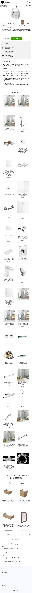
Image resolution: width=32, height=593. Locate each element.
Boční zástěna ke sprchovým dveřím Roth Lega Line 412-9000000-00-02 (23, 302)
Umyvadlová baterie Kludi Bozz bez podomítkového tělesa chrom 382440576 (23, 237)
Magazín (3, 585)
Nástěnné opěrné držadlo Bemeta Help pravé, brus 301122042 (23, 194)
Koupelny (17, 478)
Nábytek (20, 478)
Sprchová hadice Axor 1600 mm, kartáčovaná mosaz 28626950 (23, 467)
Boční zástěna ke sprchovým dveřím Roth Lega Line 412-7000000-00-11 (9, 109)
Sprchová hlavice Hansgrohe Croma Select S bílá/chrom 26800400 (9, 424)
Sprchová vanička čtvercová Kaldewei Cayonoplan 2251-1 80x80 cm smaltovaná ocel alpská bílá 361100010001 (23, 150)
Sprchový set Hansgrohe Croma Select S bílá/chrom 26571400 (23, 404)
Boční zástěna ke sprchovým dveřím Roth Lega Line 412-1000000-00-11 (23, 323)
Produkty (3, 5)
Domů (1, 5)
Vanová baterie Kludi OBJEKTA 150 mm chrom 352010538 (23, 173)
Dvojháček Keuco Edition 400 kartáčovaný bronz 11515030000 (9, 404)
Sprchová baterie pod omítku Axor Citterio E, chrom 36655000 (23, 259)
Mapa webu (3, 574)
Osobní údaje (3, 577)
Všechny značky (4, 572)
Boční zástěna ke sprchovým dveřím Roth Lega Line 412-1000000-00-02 (9, 323)
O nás (2, 580)
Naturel (21, 30)
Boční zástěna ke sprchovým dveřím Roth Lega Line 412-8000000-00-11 (23, 109)
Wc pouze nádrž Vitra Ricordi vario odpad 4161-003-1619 (23, 280)
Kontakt (2, 583)
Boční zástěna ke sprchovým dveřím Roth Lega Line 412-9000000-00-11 (9, 129)
